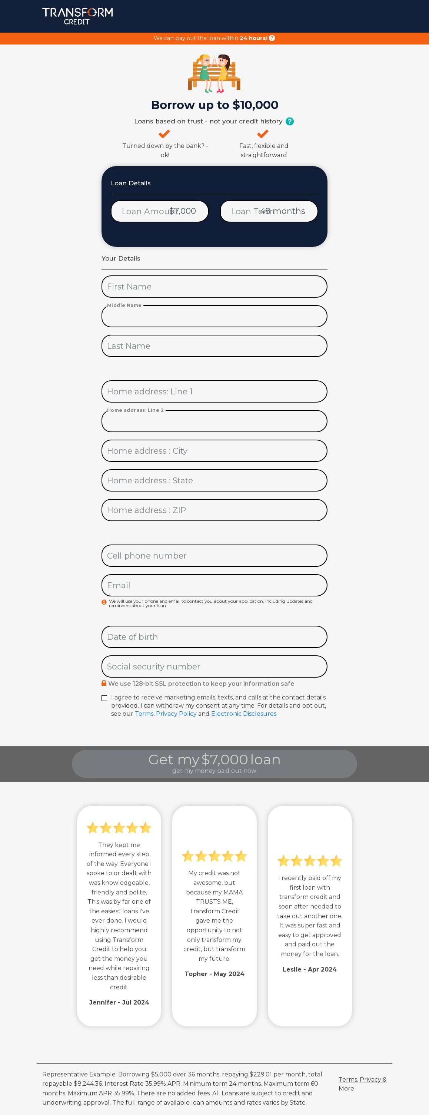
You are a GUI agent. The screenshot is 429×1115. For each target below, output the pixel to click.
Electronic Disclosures (243, 713)
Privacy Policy (176, 713)
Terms (144, 713)
